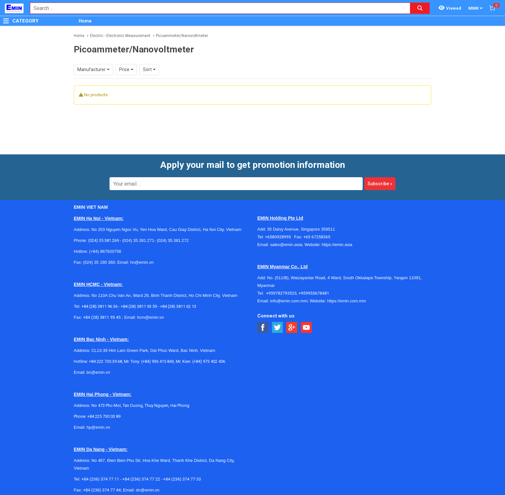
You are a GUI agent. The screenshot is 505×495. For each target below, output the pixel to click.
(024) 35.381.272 (172, 240)
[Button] (6, 21)
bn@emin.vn (98, 372)
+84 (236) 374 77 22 (141, 479)
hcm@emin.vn (150, 317)
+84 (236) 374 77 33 (182, 479)
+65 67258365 (316, 236)
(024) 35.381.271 (138, 240)
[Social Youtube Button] (306, 327)
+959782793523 (281, 293)
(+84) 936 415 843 (157, 361)
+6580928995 (279, 236)
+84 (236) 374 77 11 (100, 479)
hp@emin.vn (98, 427)
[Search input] (217, 8)
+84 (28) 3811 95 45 (102, 317)
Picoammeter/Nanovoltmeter (182, 35)
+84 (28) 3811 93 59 (139, 306)
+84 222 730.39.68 (105, 361)
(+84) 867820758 (105, 251)
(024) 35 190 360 (99, 262)
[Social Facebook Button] (263, 327)
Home (85, 20)
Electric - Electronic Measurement (120, 35)
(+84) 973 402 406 (208, 361)
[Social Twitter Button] (277, 327)
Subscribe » (379, 183)
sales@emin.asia (286, 244)
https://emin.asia (337, 244)
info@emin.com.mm (289, 300)
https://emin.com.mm (346, 300)
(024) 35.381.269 (103, 240)
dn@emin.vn (147, 490)
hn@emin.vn (142, 262)
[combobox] (217, 8)
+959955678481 (314, 293)
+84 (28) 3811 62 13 (178, 306)
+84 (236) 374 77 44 (102, 490)
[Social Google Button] (292, 327)
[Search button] (420, 8)
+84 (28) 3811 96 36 (99, 306)
